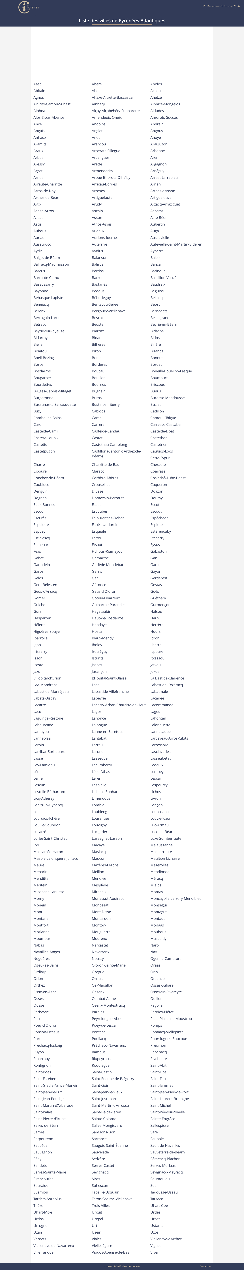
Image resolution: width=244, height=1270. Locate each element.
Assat (38, 217)
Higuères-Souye (46, 631)
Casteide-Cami (45, 431)
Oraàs (155, 965)
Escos (96, 504)
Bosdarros (42, 371)
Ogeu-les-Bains (46, 965)
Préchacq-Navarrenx (109, 1045)
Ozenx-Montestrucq (108, 1005)
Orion (38, 978)
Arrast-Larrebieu (164, 177)
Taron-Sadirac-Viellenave (112, 1198)
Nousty (98, 958)
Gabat (38, 558)
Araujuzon (158, 144)
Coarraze (157, 471)
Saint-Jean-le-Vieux (107, 1092)
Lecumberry (102, 764)
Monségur (158, 905)
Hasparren (42, 618)
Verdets (39, 1238)
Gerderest (158, 578)
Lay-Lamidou (44, 764)
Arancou (99, 144)
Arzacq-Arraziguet (165, 204)
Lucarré (39, 831)
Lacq (37, 711)
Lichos (155, 791)
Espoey (39, 531)
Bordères (99, 364)
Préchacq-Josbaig (47, 1045)
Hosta (97, 631)
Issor (37, 658)
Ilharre (155, 644)
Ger (95, 578)
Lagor (96, 711)
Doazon (156, 491)
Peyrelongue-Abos (107, 1018)
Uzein (96, 1232)
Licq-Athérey (43, 798)
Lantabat (99, 738)
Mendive (99, 878)
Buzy (37, 411)
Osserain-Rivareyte (166, 991)
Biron (96, 351)
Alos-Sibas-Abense (48, 117)
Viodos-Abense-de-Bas (110, 1252)
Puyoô (38, 1052)
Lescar (155, 778)
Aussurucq (42, 244)
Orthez (39, 985)
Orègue (98, 971)
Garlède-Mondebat (107, 564)
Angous (156, 130)
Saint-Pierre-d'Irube (49, 1118)
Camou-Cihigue (163, 417)
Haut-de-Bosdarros (108, 618)
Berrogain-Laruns (47, 317)
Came (97, 417)
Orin (154, 971)
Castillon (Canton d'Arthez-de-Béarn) (116, 453)
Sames (39, 1132)
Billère (155, 344)
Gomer (39, 598)
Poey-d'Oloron (45, 1025)
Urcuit (97, 1212)
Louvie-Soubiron (47, 825)
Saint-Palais (43, 1112)
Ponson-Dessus (46, 1031)
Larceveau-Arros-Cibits (169, 738)
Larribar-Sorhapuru (49, 751)
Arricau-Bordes (104, 184)
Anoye (155, 137)
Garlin (155, 564)
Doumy (156, 497)
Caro (37, 424)
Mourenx (99, 938)
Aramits (40, 144)
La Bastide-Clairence (167, 678)
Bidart (97, 337)
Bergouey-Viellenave (109, 311)
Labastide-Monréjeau (51, 691)
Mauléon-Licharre (165, 858)
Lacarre (39, 704)
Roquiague (101, 1065)
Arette (97, 164)
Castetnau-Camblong (109, 444)
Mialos (155, 885)
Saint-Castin (102, 1072)
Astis (37, 224)
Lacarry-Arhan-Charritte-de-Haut (119, 704)
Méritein (40, 885)
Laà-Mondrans (45, 684)
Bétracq (39, 324)
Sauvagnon (42, 1152)
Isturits (98, 658)
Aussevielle (159, 237)
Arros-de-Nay (44, 190)
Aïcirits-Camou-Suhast (51, 104)
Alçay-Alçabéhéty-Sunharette (116, 110)
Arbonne (157, 150)
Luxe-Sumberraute (165, 838)
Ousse (38, 1005)
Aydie (38, 250)
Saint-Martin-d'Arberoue (53, 1105)
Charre (39, 464)
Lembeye (158, 771)
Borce (38, 364)
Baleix (155, 257)
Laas (95, 684)
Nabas (38, 945)
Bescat (97, 317)
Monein (39, 905)
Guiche (39, 604)
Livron (155, 798)
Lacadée (157, 698)
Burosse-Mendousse (167, 397)
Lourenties (101, 818)
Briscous (157, 384)
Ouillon (156, 998)
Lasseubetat (160, 758)
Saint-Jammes (161, 1085)
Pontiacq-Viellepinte (166, 1031)
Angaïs (39, 130)
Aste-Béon (159, 217)
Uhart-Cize (159, 1205)
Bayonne (40, 290)
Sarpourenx (43, 1138)
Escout (156, 511)
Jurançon (99, 671)
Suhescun (100, 1185)
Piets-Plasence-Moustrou (171, 1018)
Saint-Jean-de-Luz (47, 1092)
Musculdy (158, 938)
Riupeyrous (101, 1058)
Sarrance (99, 1138)
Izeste (38, 664)
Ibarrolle (40, 638)
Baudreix (157, 284)
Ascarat (156, 210)
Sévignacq (100, 1172)
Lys (36, 845)
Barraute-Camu (46, 277)
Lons (37, 811)
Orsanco (157, 978)
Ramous (99, 1052)
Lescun (39, 784)
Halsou (156, 611)
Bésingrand (159, 317)
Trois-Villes (101, 1205)
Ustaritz (156, 1225)
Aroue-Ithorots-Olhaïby (111, 177)
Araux (38, 150)
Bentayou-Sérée (105, 304)
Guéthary (158, 598)
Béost (155, 304)
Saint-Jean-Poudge (48, 1098)
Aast (37, 84)
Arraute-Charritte (47, 184)
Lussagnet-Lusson (107, 838)
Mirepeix (99, 891)
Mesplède (100, 885)
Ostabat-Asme (104, 998)
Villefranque (43, 1252)
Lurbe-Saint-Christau (50, 838)
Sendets (40, 1165)
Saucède (40, 1145)
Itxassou (157, 658)
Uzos (154, 1232)
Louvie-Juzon (160, 818)
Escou (38, 511)
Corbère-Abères (105, 477)
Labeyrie (99, 698)
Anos (96, 137)
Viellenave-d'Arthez (166, 1238)
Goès (154, 591)
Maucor (98, 858)
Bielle (37, 344)
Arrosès (98, 190)
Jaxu (36, 671)
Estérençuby (160, 531)
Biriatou (40, 351)
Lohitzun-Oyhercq (48, 805)
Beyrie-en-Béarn (163, 324)
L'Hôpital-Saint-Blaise (109, 678)
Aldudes (157, 110)
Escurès (39, 517)
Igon (37, 644)
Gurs (37, 611)
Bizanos (156, 351)
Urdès (155, 1212)
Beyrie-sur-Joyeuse (48, 331)
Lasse (38, 758)
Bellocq (156, 297)
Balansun (99, 257)
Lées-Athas (101, 771)
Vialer (96, 1238)
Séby (37, 1158)
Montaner (41, 918)
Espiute (156, 524)
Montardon (101, 918)
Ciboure (40, 471)
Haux (154, 618)
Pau (36, 1018)
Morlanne (41, 931)
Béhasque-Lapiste (48, 297)
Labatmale (159, 691)
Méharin (40, 871)
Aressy (39, 164)
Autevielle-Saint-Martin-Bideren (176, 244)
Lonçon (156, 805)
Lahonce (99, 718)
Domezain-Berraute (108, 497)
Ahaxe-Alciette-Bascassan (113, 97)
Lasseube (100, 758)
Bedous (98, 290)
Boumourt (159, 377)
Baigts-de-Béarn (46, 257)
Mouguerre (101, 931)
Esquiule (99, 531)
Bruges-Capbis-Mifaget (52, 391)
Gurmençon (160, 604)
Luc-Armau (159, 825)
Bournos (99, 384)
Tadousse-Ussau (164, 1192)
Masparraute (161, 851)
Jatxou (155, 664)
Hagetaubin (101, 611)
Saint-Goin (100, 1085)
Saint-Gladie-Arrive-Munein (55, 1085)
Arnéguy (157, 170)
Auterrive (99, 244)
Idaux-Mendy (103, 638)
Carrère (98, 424)
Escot (154, 504)
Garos (38, 571)
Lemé (38, 778)
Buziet (155, 404)
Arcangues (101, 157)
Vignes (155, 1245)
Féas (37, 551)
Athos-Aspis (102, 224)
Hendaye (99, 624)
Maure (38, 865)
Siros (96, 1178)
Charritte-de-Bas (105, 464)
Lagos (155, 711)
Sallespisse (159, 1125)
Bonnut (156, 357)
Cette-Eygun (160, 457)
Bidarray (40, 337)
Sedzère (98, 1158)
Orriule (98, 978)
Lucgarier (99, 831)
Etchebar (40, 544)
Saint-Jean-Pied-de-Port (169, 1092)
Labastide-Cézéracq (166, 684)
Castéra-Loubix (45, 437)
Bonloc (97, 357)
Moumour (41, 938)
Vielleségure (102, 1245)
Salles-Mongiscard (107, 1125)
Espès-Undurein (105, 524)
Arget (37, 170)
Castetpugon (44, 451)
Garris (97, 571)
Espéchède (159, 517)
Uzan (37, 1232)
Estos (96, 537)
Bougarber (42, 377)
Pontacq (99, 1031)
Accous (156, 90)
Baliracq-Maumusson (51, 264)
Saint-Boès (42, 1072)
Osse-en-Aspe (45, 991)
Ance (37, 124)
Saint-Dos (158, 1072)
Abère (97, 84)
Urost (155, 1218)
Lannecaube (160, 731)
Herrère (156, 624)
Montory (99, 925)
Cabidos (98, 411)
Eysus (155, 544)
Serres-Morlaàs (163, 1165)
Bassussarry (43, 284)
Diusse (97, 491)
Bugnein (99, 391)
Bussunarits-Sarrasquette (54, 404)
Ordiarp (39, 971)
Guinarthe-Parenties (108, 604)
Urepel (97, 1218)
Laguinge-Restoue (48, 718)
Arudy (97, 204)
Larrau (97, 744)
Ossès (38, 998)
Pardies (98, 1011)
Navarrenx (100, 951)
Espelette (41, 524)
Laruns (97, 751)
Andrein (157, 124)
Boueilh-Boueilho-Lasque (171, 371)
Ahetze (156, 97)
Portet (38, 1038)
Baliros (97, 264)
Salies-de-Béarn (46, 1125)
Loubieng (99, 811)
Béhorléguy (101, 297)
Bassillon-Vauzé (163, 277)
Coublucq (41, 484)
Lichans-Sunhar (104, 791)
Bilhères (98, 344)
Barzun (98, 277)
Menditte (40, 878)
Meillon (98, 871)
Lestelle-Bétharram (49, 791)
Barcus (39, 270)
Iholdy (97, 644)
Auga (154, 230)
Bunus (155, 391)
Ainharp (98, 104)
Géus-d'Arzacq (45, 591)
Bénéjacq (41, 304)
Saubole (157, 1138)
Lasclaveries (160, 751)
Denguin (40, 491)
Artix (37, 204)
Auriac (38, 237)
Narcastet (100, 945)
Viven (154, 1252)
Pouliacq (99, 1038)
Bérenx (39, 311)
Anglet (97, 130)
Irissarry (40, 651)
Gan (153, 558)
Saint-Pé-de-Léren (106, 1112)
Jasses (97, 664)
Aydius (97, 250)
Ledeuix (156, 764)
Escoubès (100, 511)
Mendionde (159, 871)
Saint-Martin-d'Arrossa (110, 1105)
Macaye (98, 845)
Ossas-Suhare (162, 985)
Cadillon (157, 411)
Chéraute (158, 464)
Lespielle (99, 784)
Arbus (38, 157)
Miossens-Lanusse (48, 891)
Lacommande (161, 704)
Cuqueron (158, 484)
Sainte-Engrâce (162, 1118)
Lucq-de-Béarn (162, 831)
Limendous (101, 798)
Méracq (156, 878)
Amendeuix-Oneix (107, 117)
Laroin (38, 744)
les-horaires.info (131, 1266)
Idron (154, 638)
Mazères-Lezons (105, 865)
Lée (36, 771)
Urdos (38, 1218)
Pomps (156, 1025)
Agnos (38, 97)
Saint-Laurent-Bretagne (169, 1098)
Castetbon (159, 437)
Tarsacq (156, 1198)
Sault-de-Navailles (165, 1145)
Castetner (158, 444)
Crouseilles (101, 484)
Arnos (38, 177)
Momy (38, 898)
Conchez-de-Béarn (48, 477)
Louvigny (99, 825)
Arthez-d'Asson (162, 190)
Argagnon (158, 164)
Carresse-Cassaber (166, 424)
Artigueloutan (103, 197)
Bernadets (159, 311)
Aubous (39, 230)
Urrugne (40, 1225)
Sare (154, 1132)
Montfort (40, 925)
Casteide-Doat (162, 431)
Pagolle (156, 1005)
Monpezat (100, 905)
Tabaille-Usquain (105, 1192)
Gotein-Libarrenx (106, 598)
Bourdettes (42, 384)
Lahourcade (43, 724)
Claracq (98, 471)
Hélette (39, 624)
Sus (153, 1185)
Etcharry (157, 537)
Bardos (98, 270)
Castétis (40, 444)
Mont (37, 911)
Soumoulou (160, 1178)
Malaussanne (161, 845)
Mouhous (158, 931)
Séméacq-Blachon (165, 1158)
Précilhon (158, 1045)
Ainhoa (39, 110)
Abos (96, 90)
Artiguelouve (161, 197)
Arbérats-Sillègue (106, 150)
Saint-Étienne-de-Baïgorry (113, 1078)
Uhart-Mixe (42, 1212)
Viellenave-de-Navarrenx (53, 1245)
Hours (155, 631)
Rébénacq (158, 1052)
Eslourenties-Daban (108, 517)
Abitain (39, 90)
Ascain (97, 210)
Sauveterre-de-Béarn (167, 1152)
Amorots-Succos (164, 117)
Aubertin (157, 224)
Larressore (159, 744)
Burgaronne (43, 397)
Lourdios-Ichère (46, 818)
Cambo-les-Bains (47, 417)
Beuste (97, 324)
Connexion (205, 1266)
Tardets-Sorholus (47, 1198)
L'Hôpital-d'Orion (47, 678)
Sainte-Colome (104, 1118)
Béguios (157, 290)
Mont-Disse (101, 911)
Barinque (158, 270)
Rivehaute (158, 1058)
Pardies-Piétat (162, 1011)
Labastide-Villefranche (110, 691)
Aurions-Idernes (105, 237)
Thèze (38, 1205)
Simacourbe (43, 1178)
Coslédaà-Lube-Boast (168, 477)
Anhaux (39, 137)
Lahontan (158, 718)
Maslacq (99, 851)
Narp (154, 945)
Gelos (38, 578)
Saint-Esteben (44, 1078)
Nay (153, 951)
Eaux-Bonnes (44, 504)
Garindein (41, 564)
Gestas (156, 584)
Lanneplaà (42, 738)
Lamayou (41, 731)
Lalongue (99, 724)
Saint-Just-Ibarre (105, 1098)
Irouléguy (100, 651)
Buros (97, 397)
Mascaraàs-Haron (48, 851)
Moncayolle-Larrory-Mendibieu (176, 898)
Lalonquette (160, 724)
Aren (154, 157)
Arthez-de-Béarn (47, 197)
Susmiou (40, 1192)
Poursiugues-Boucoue (168, 1038)
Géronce (99, 584)
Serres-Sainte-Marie (49, 1172)
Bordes (156, 364)
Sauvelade (100, 1152)
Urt (94, 1225)
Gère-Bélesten (45, 584)
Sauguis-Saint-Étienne (110, 1145)
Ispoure (156, 651)
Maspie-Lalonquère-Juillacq (55, 858)
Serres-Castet (103, 1165)
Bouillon (99, 377)
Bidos (155, 337)
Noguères (41, 958)
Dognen (40, 497)
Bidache (157, 331)
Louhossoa (159, 811)
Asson (97, 217)
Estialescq (41, 537)
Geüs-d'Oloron (104, 591)
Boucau (98, 371)
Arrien (155, 184)
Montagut (158, 911)
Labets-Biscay (44, 698)
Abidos (156, 84)
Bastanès (99, 284)
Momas (156, 891)
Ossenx (98, 991)
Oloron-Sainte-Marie (109, 965)
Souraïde (40, 1185)
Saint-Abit (158, 1065)
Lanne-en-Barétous (107, 731)
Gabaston (158, 551)
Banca (155, 264)
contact (108, 1266)
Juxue (154, 671)
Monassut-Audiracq (108, 898)
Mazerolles (159, 865)
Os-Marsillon (102, 985)
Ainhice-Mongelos (165, 104)
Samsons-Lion (103, 1132)
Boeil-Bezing (43, 357)
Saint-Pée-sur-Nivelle (167, 1112)
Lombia (98, 805)
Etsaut (97, 544)
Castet (97, 437)
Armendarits (102, 170)
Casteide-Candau (106, 431)
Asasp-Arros (43, 210)
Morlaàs (157, 925)
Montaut (157, 918)
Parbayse (41, 1011)
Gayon (155, 571)
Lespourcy (159, 784)
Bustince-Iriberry (106, 404)
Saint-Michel (160, 1105)
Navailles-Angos (46, 951)
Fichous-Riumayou (107, 551)
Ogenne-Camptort (165, 958)
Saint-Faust (159, 1078)
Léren (96, 778)
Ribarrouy (41, 1058)
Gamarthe (100, 558)
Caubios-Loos (161, 451)
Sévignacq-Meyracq (166, 1172)
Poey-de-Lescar (104, 1025)
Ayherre (157, 250)
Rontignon (42, 1065)
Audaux (98, 230)
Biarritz (98, 331)
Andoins (99, 124)
